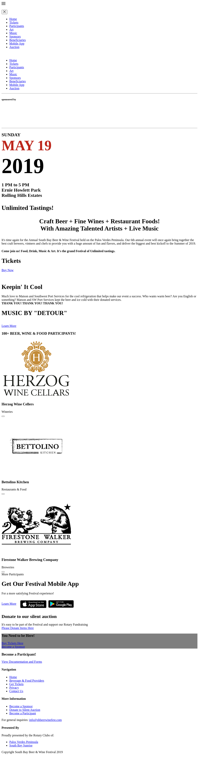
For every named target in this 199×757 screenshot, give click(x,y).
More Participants (13, 574)
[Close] (4, 12)
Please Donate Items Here (18, 628)
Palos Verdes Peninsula (23, 742)
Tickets (13, 22)
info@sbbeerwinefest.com (45, 720)
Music (13, 33)
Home (13, 19)
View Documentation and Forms (22, 661)
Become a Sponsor (13, 646)
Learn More (9, 325)
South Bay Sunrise (20, 745)
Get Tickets (16, 684)
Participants (16, 26)
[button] (99, 4)
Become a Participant (22, 713)
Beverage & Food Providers (26, 680)
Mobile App (16, 43)
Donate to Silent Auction (24, 709)
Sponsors (15, 36)
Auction (14, 47)
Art (11, 29)
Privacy (14, 687)
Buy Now (8, 270)
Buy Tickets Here (12, 643)
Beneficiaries (17, 40)
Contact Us (16, 691)
